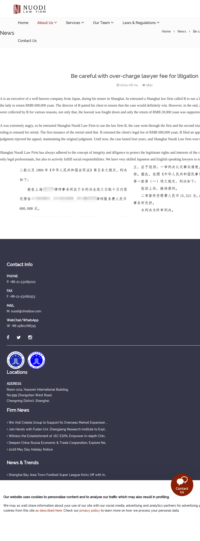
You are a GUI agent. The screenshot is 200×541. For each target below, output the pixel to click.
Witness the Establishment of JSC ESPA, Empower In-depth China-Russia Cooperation (57, 436)
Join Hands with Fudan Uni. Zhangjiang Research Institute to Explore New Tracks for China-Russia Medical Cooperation (57, 429)
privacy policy (89, 510)
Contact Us (27, 41)
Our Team (103, 22)
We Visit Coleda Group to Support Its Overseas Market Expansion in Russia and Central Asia (57, 422)
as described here (48, 510)
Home (23, 23)
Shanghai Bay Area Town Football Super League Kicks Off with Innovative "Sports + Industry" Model (57, 475)
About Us (47, 22)
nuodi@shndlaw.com (44, 59)
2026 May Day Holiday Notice (30, 449)
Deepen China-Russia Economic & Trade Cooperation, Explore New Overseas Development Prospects (57, 443)
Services (75, 22)
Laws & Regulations (141, 22)
